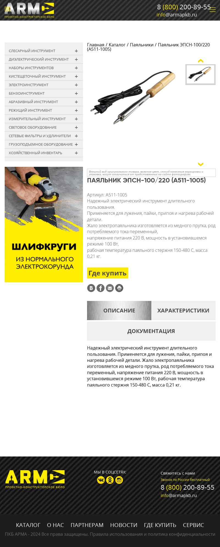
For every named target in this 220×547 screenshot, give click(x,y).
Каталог (117, 45)
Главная (95, 45)
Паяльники (142, 45)
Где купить (107, 272)
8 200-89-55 (184, 7)
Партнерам (87, 525)
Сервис (193, 525)
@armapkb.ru (177, 14)
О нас (55, 525)
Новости (123, 525)
